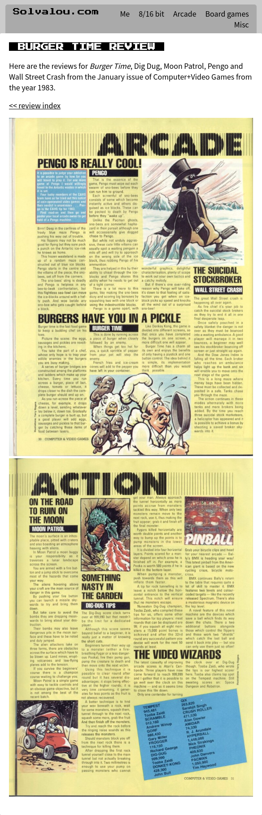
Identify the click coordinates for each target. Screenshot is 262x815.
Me (125, 13)
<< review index (35, 105)
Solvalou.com (56, 11)
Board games (227, 13)
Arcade (184, 13)
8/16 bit (151, 13)
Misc (241, 24)
